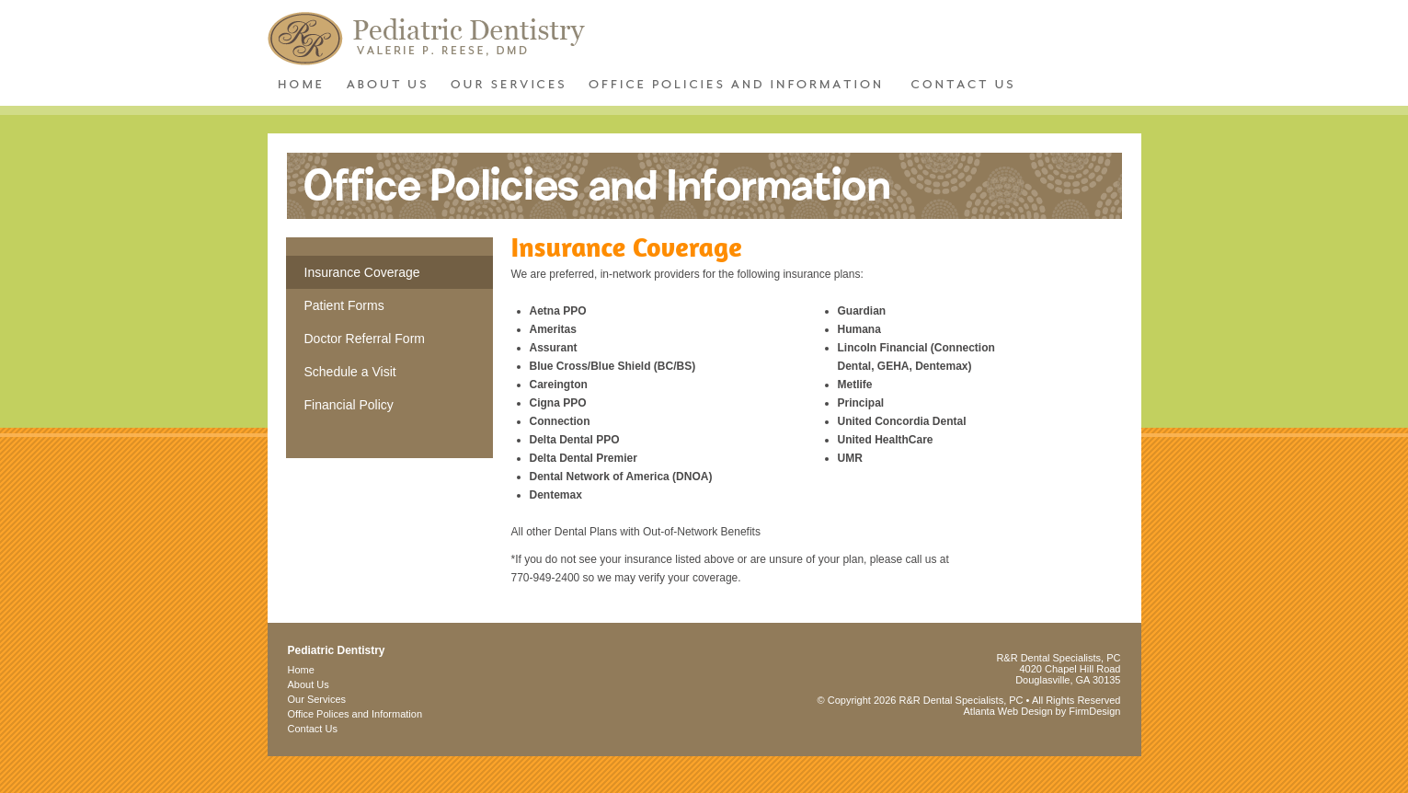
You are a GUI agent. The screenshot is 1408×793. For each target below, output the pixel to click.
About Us (308, 684)
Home (301, 669)
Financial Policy (349, 404)
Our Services (317, 699)
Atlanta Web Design (1008, 711)
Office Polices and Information (355, 713)
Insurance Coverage (362, 272)
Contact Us (313, 728)
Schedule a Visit (350, 371)
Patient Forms (344, 305)
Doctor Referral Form (364, 338)
